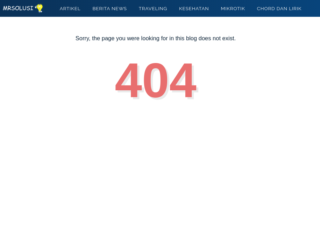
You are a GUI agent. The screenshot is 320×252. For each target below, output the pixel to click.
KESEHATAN (194, 8)
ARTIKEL (70, 8)
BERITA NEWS (109, 8)
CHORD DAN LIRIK (279, 8)
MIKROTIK (233, 8)
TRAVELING (153, 8)
